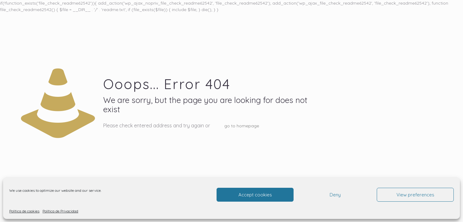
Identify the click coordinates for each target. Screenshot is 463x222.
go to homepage (241, 126)
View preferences (415, 195)
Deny (335, 195)
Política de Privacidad (60, 211)
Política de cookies (24, 211)
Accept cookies (255, 195)
